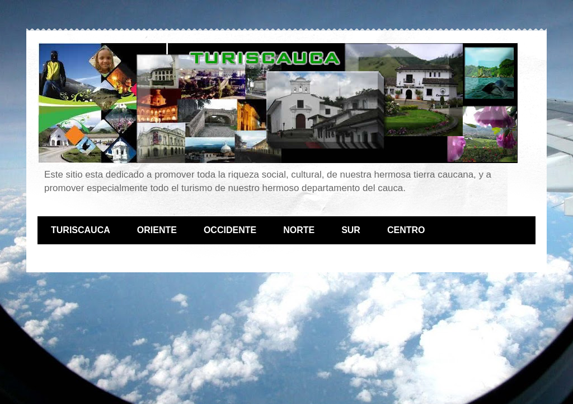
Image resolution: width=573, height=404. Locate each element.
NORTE (298, 230)
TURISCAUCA (80, 230)
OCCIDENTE (230, 230)
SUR (350, 230)
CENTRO (406, 230)
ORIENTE (157, 230)
